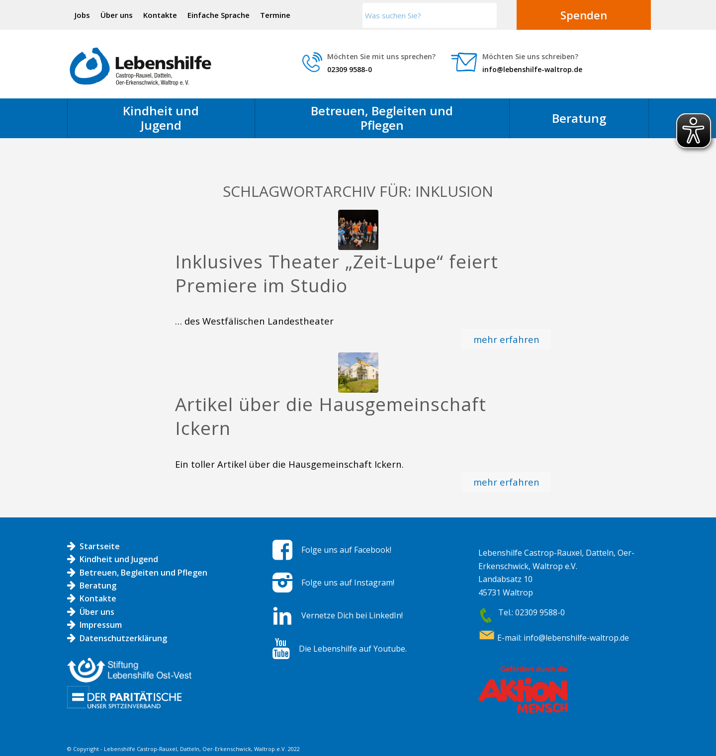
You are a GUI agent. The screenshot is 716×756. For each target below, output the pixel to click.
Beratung (98, 585)
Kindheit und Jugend (119, 559)
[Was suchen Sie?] (429, 15)
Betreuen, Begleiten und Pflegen (143, 572)
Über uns (116, 15)
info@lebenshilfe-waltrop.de (532, 69)
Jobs (82, 15)
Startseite (100, 546)
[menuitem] (82, 14)
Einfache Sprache (218, 15)
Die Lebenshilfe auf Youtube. (353, 648)
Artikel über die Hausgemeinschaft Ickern (330, 416)
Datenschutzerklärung (123, 638)
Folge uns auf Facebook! (346, 549)
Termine (275, 15)
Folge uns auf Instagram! (347, 582)
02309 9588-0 (349, 69)
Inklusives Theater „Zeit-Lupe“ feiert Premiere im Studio (336, 273)
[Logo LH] (140, 66)
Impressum (101, 624)
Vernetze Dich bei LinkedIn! (352, 615)
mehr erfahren (506, 339)
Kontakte (160, 15)
